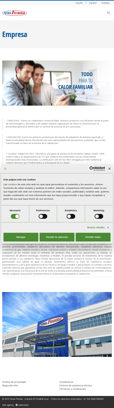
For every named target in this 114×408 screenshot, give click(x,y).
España (79, 3)
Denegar (20, 237)
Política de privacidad (14, 382)
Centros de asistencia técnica (75, 385)
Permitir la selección (57, 237)
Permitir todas (93, 237)
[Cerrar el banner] (109, 169)
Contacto (105, 3)
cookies (13, 184)
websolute (23, 404)
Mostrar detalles (96, 227)
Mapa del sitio (10, 385)
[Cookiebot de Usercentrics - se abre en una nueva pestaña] (92, 168)
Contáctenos (66, 382)
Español (93, 3)
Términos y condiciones (72, 389)
